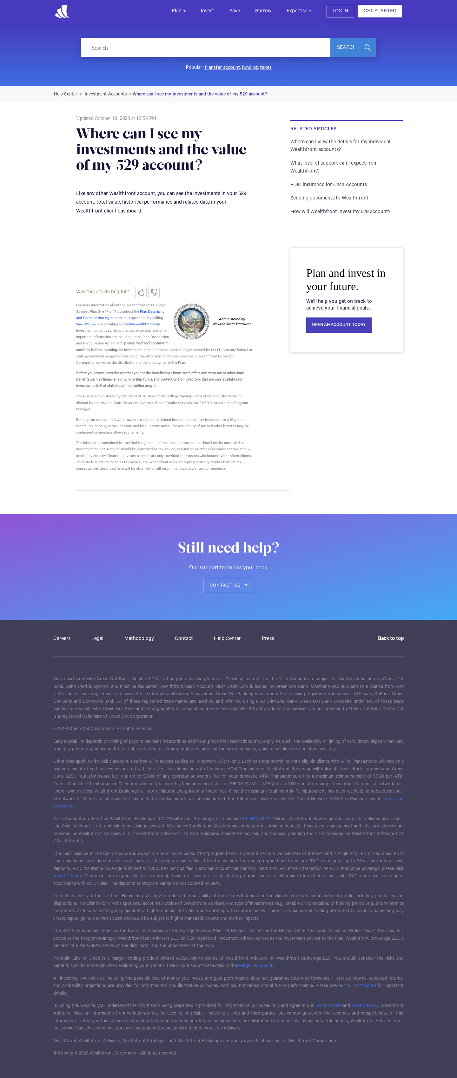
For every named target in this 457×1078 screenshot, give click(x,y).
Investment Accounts (106, 94)
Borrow (263, 11)
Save (234, 11)
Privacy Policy (364, 1005)
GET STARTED (380, 11)
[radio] (141, 292)
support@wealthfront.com (139, 324)
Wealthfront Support (66, 94)
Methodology (139, 639)
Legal (97, 639)
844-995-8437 (87, 324)
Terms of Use (328, 1005)
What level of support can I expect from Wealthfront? (334, 167)
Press (268, 639)
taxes (266, 67)
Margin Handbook (255, 965)
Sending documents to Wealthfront (329, 198)
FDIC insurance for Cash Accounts (328, 185)
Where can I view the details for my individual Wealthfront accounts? (340, 146)
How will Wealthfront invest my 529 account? (340, 212)
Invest (207, 11)
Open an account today (339, 325)
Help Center (227, 639)
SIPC (265, 818)
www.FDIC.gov (67, 876)
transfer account (222, 67)
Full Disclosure (361, 985)
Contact (184, 639)
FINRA (252, 818)
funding (250, 67)
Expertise (297, 11)
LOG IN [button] (340, 11)
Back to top (391, 639)
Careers (61, 639)
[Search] (205, 47)
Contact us (229, 585)
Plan (177, 11)
